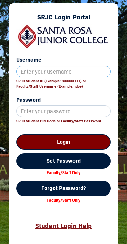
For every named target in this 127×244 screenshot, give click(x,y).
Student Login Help (63, 226)
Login (63, 142)
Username (28, 60)
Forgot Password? (63, 188)
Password (28, 100)
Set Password (64, 161)
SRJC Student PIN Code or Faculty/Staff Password (58, 121)
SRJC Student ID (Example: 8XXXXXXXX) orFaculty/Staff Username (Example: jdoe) (51, 84)
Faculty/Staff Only (63, 172)
